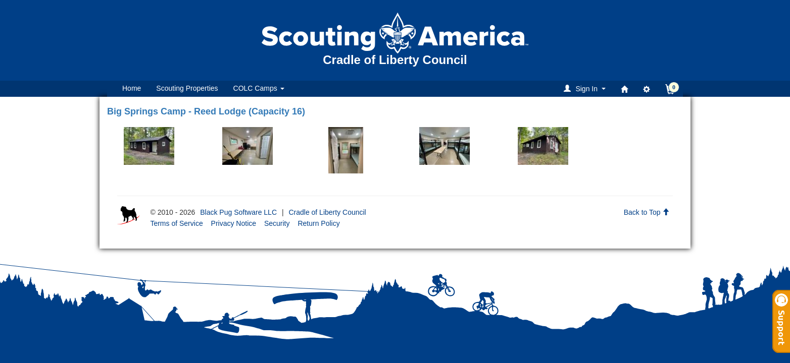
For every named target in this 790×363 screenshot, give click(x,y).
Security (277, 223)
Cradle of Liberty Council (327, 212)
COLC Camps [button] (258, 88)
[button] (586, 88)
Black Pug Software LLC (238, 212)
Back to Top (647, 212)
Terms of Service (176, 223)
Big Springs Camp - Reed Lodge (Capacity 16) (206, 111)
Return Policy (318, 223)
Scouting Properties (187, 88)
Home (131, 88)
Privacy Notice (233, 223)
